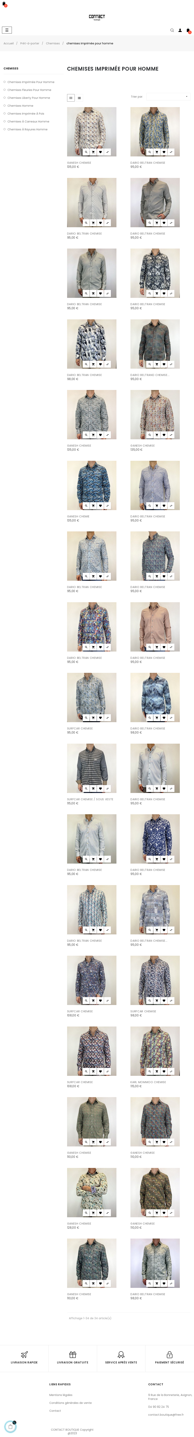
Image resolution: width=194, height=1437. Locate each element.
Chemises (11, 68)
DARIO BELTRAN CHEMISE (147, 163)
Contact (55, 1411)
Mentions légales (60, 1395)
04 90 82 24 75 (158, 1407)
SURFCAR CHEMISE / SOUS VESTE (90, 799)
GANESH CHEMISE (79, 163)
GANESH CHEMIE (78, 516)
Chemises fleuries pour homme (29, 90)
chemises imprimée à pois (25, 114)
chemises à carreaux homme (28, 121)
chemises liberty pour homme (28, 98)
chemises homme (20, 106)
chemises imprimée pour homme (30, 82)
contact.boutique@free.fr (166, 1415)
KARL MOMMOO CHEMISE (148, 1082)
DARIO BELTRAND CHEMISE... (150, 375)
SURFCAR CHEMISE (80, 728)
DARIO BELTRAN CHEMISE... (149, 941)
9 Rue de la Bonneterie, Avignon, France (170, 1397)
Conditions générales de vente (70, 1403)
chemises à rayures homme (27, 129)
